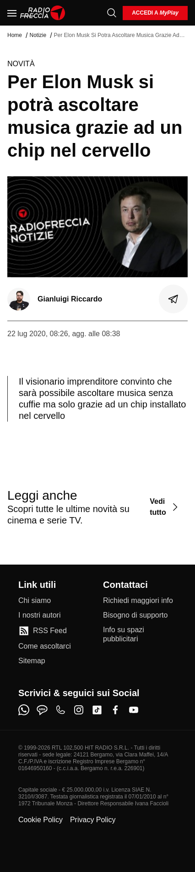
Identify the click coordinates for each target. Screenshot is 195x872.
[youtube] (133, 709)
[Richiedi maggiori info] (138, 600)
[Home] (42, 12)
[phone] (60, 709)
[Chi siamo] (34, 600)
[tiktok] (97, 709)
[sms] (42, 709)
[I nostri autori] (39, 615)
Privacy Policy (93, 820)
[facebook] (115, 709)
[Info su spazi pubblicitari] (140, 634)
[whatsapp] (23, 709)
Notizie (37, 35)
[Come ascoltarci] (44, 646)
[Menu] (11, 13)
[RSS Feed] (42, 630)
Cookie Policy (40, 820)
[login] (155, 13)
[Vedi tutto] (165, 506)
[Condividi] (173, 299)
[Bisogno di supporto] (135, 615)
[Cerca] (111, 12)
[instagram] (78, 709)
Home (14, 35)
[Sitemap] (31, 661)
